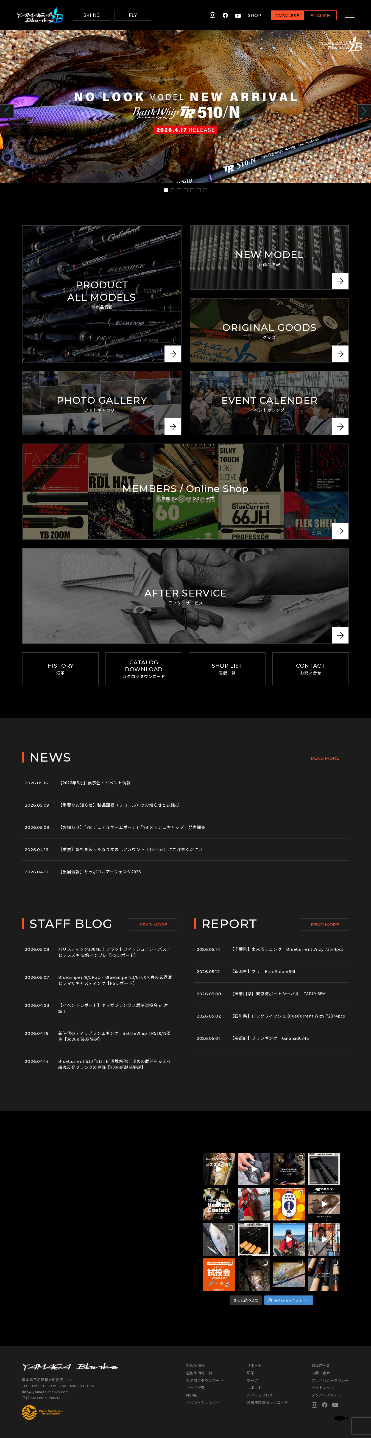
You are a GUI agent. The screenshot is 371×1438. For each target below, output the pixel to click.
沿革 (250, 1372)
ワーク (252, 1380)
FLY (133, 15)
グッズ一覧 (195, 1387)
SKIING (91, 15)
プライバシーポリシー (330, 1380)
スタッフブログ (260, 1395)
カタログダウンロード (205, 1380)
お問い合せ (321, 1372)
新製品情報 (195, 1365)
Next (364, 111)
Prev (7, 111)
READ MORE (325, 758)
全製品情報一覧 (199, 1372)
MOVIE (191, 1395)
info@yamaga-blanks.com (45, 1391)
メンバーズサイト (326, 1395)
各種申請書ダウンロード (267, 1402)
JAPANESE (287, 15)
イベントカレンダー (203, 1402)
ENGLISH (320, 15)
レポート (254, 1387)
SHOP (254, 15)
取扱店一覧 (321, 1365)
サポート (254, 1365)
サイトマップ (323, 1387)
